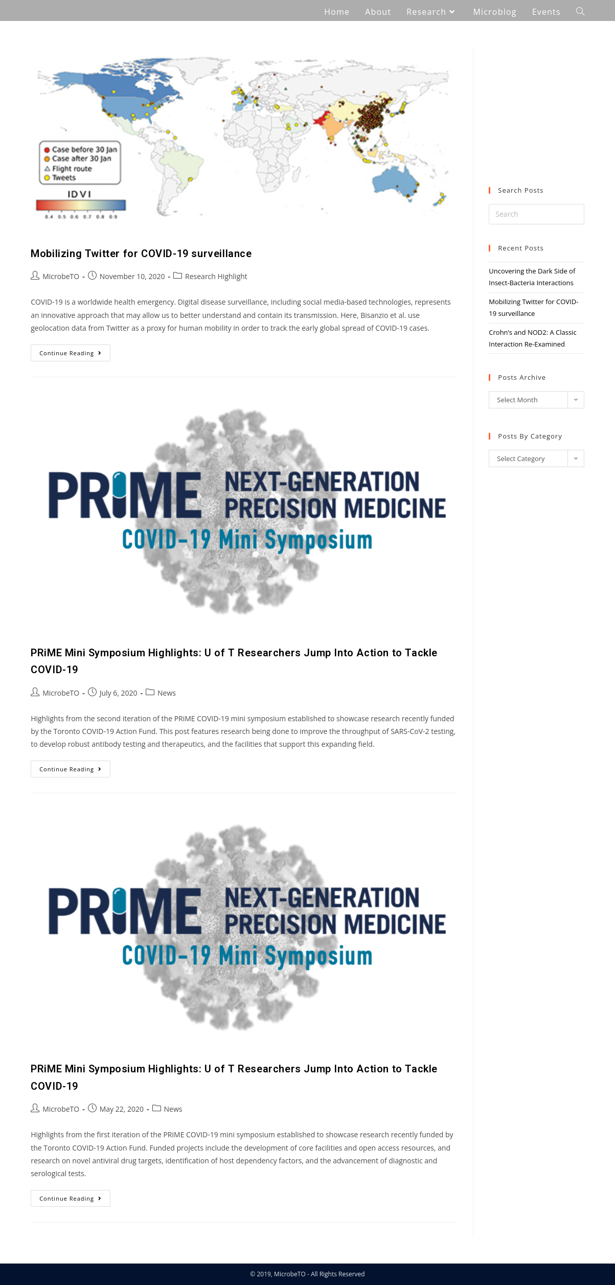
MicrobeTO (60, 276)
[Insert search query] (536, 214)
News (166, 693)
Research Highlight (216, 276)
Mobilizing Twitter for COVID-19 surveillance (141, 253)
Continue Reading (74, 351)
